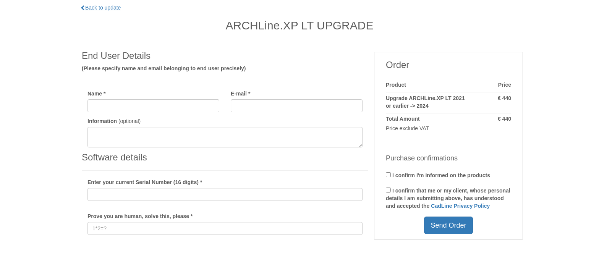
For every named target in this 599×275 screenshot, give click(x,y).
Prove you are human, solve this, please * (140, 216)
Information (102, 121)
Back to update (101, 8)
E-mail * (240, 94)
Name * (96, 94)
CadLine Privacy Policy (460, 206)
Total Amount (403, 119)
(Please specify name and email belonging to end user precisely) (164, 68)
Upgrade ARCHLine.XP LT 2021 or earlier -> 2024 (425, 102)
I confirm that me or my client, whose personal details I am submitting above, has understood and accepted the (448, 198)
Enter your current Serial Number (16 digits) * (144, 182)
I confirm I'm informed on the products (438, 175)
